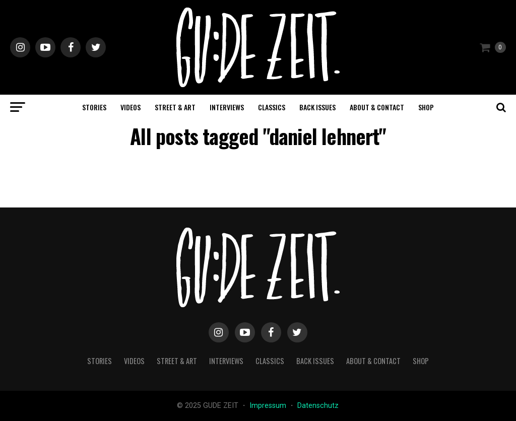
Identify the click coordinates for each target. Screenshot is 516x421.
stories (94, 107)
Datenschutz (318, 405)
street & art (175, 107)
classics (271, 107)
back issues (317, 107)
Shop (426, 107)
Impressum (268, 405)
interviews (227, 107)
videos (130, 107)
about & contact (377, 107)
